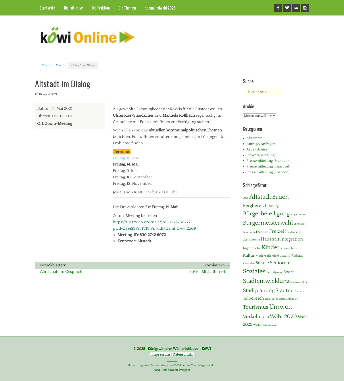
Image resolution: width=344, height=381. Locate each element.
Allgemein (254, 138)
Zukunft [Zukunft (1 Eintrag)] (273, 325)
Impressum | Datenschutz (172, 354)
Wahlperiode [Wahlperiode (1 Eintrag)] (260, 325)
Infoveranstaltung (260, 155)
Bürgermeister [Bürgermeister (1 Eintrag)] (298, 214)
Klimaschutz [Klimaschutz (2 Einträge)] (289, 248)
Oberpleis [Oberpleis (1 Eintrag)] (285, 256)
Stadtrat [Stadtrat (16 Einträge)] (284, 290)
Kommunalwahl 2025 (160, 8)
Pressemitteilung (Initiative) (267, 166)
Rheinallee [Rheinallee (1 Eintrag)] (249, 263)
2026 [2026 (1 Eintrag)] (245, 198)
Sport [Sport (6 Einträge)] (288, 272)
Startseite (47, 8)
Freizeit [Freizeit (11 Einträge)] (277, 231)
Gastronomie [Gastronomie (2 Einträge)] (251, 239)
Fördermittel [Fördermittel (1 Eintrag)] (294, 232)
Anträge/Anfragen (260, 144)
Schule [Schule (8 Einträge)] (262, 262)
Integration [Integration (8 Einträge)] (291, 239)
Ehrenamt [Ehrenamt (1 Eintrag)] (299, 224)
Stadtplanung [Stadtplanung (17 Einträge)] (259, 290)
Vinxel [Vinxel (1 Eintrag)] (265, 317)
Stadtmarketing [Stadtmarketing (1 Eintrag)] (298, 282)
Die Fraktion (101, 8)
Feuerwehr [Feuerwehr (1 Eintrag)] (249, 232)
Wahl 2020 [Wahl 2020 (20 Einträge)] (283, 317)
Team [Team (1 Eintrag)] (268, 299)
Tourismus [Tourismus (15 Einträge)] (255, 307)
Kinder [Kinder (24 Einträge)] (271, 247)
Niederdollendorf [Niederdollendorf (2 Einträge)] (267, 255)
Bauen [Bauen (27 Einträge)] (280, 197)
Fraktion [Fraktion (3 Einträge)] (262, 232)
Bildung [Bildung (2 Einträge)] (273, 206)
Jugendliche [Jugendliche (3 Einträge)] (252, 248)
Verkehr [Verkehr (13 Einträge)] (252, 316)
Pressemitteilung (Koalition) (267, 172)
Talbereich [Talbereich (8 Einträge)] (253, 298)
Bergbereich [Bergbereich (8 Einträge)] (255, 205)
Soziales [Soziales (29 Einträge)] (254, 271)
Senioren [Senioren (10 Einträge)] (279, 263)
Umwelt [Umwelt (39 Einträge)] (280, 306)
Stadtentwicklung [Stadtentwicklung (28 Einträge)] (266, 281)
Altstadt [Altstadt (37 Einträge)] (260, 196)
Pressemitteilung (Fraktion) (267, 161)
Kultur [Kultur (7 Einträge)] (249, 255)
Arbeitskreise (256, 149)
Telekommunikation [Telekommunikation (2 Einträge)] (284, 298)
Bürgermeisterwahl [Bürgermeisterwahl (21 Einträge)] (268, 223)
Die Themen (127, 8)
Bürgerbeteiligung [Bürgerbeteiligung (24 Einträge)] (266, 213)
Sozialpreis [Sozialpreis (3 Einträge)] (274, 272)
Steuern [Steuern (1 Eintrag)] (299, 291)
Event (61, 65)
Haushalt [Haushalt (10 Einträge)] (270, 239)
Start (46, 65)
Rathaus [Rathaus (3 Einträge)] (297, 256)
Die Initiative (73, 8)
